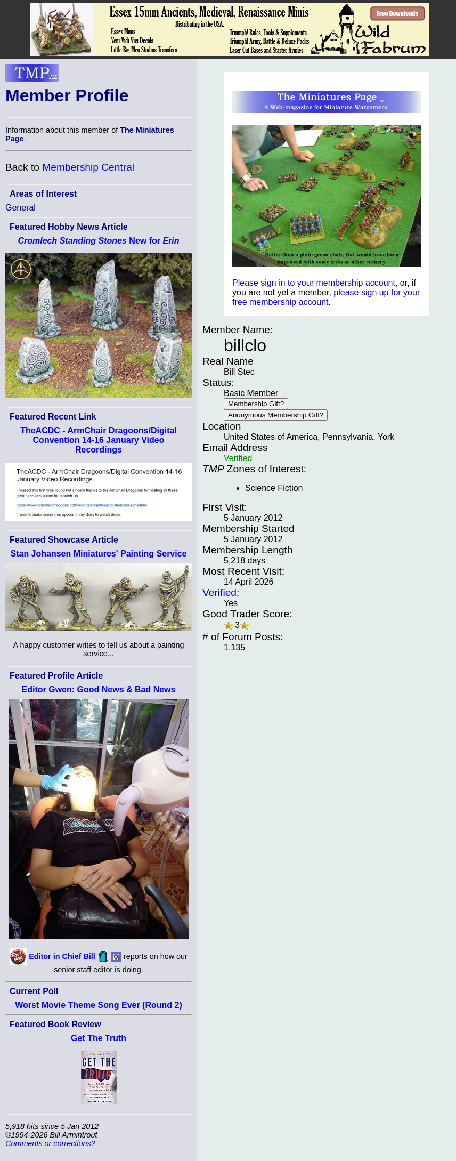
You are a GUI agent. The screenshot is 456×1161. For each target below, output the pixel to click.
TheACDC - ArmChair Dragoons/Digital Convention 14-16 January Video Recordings (98, 440)
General (20, 207)
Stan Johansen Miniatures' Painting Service (98, 553)
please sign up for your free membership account (326, 297)
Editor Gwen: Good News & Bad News (99, 689)
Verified (219, 592)
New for (98, 240)
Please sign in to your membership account (313, 282)
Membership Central (88, 167)
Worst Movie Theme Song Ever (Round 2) (98, 1005)
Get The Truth (98, 1038)
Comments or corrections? (50, 1143)
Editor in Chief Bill (62, 956)
